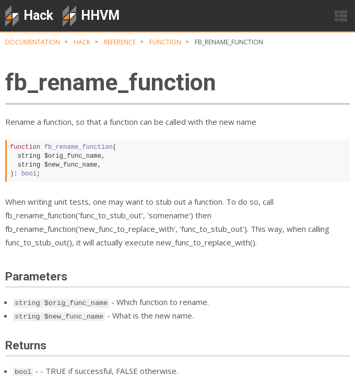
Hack (82, 42)
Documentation (32, 42)
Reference (120, 42)
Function (165, 42)
